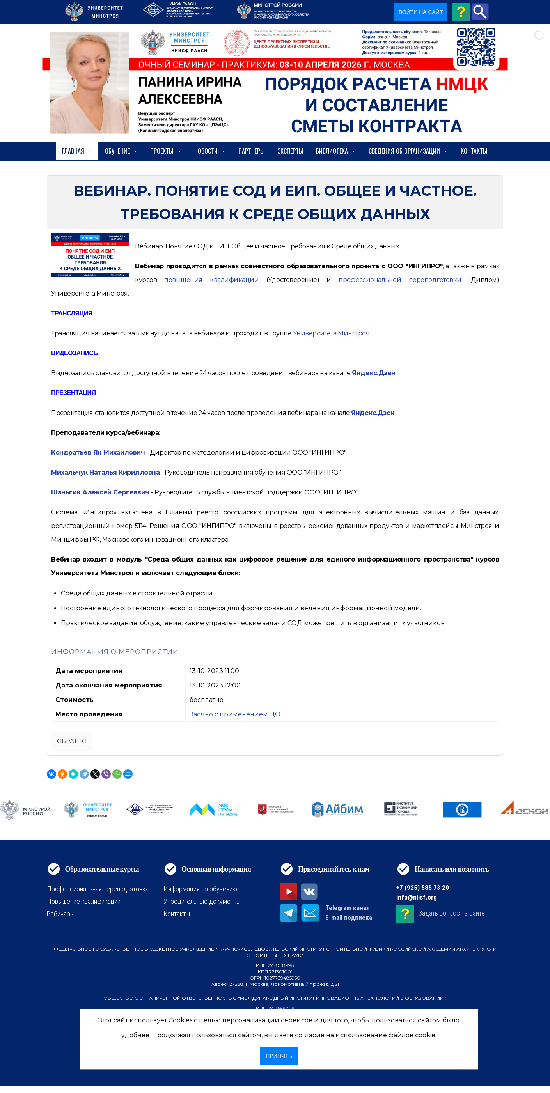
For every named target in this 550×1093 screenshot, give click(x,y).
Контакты (474, 151)
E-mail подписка (348, 917)
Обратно (72, 741)
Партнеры (251, 151)
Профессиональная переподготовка (98, 889)
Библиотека (336, 151)
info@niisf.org (416, 897)
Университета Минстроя (331, 333)
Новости (210, 151)
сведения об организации (408, 151)
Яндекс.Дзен (374, 373)
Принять (279, 1056)
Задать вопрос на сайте (452, 913)
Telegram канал (347, 908)
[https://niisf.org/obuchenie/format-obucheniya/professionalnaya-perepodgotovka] (400, 279)
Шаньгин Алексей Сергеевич (100, 492)
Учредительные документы (202, 901)
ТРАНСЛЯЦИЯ (71, 313)
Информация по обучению (200, 889)
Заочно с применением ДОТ (237, 714)
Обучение (121, 151)
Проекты (166, 151)
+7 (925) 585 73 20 (422, 887)
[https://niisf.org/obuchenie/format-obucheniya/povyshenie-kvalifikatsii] (211, 279)
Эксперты (290, 151)
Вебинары (61, 914)
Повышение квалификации (84, 901)
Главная (77, 151)
